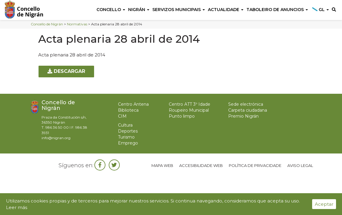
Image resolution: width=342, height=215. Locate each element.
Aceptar (324, 204)
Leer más (16, 207)
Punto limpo (182, 116)
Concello (110, 9)
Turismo (126, 137)
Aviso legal (300, 165)
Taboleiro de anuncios (277, 9)
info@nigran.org (56, 138)
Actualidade (225, 9)
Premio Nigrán (243, 116)
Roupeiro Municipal (189, 110)
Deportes (128, 131)
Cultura (125, 125)
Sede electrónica (245, 104)
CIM (122, 116)
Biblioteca (128, 110)
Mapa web (162, 165)
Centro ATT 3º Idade (189, 104)
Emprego (128, 143)
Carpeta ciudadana (247, 110)
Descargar (66, 71)
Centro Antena (133, 104)
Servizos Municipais (178, 9)
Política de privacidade (255, 165)
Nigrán (138, 9)
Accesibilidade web (201, 165)
